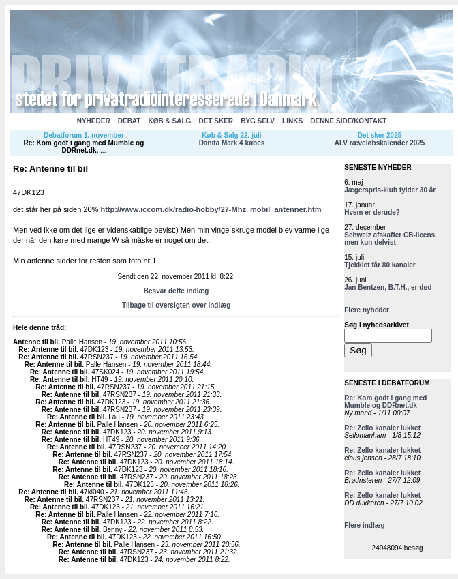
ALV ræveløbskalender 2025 (380, 143)
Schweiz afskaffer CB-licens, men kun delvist (390, 238)
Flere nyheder (366, 310)
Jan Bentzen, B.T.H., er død (387, 287)
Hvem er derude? (372, 212)
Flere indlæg (364, 525)
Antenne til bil (35, 342)
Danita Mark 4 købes (232, 143)
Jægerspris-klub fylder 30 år (390, 190)
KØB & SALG (170, 121)
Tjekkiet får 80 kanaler (380, 265)
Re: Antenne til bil (47, 349)
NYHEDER (93, 121)
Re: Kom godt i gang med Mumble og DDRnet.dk (84, 146)
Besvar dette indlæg (176, 291)
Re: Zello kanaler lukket (382, 428)
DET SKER (215, 121)
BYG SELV (258, 121)
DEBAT (129, 121)
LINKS (292, 121)
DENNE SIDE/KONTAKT (348, 121)
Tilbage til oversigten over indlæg (176, 305)
